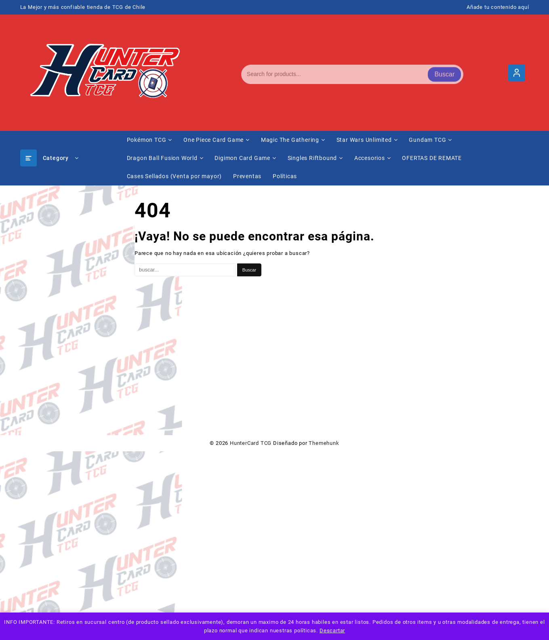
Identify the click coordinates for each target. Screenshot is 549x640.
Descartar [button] (332, 630)
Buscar (444, 72)
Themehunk (324, 443)
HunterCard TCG (250, 443)
